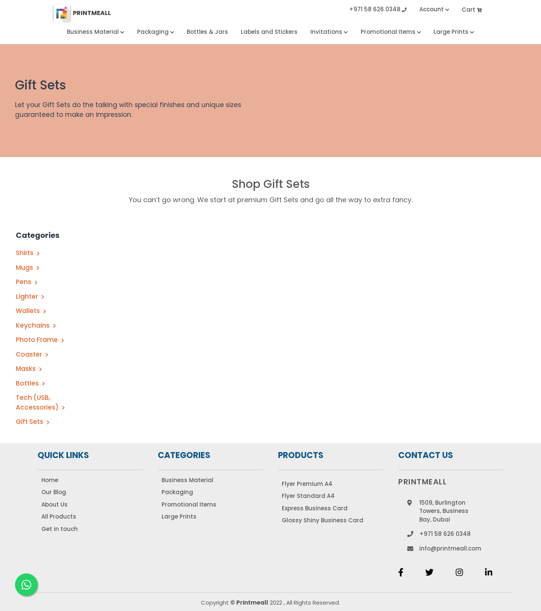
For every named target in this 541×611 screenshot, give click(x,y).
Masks (29, 368)
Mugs (27, 267)
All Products (58, 516)
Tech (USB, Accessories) (40, 402)
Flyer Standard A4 (308, 496)
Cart (472, 10)
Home (49, 480)
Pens (27, 281)
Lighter (30, 296)
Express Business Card (315, 508)
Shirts (28, 252)
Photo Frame (40, 339)
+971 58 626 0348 (378, 10)
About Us (54, 504)
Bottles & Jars (207, 32)
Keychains (36, 325)
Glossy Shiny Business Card (322, 520)
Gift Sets (33, 421)
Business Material (95, 32)
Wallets (31, 310)
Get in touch (59, 529)
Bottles (30, 383)
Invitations (329, 32)
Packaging (155, 32)
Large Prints (454, 32)
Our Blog (53, 492)
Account (434, 10)
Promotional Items (391, 32)
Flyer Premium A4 (307, 484)
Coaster (32, 354)
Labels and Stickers (269, 32)
